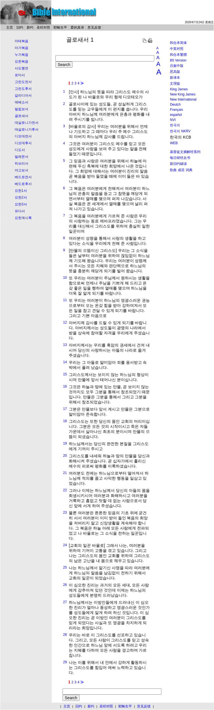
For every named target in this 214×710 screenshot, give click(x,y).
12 (65, 322)
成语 (181, 170)
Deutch (175, 105)
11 (65, 300)
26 (65, 585)
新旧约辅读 (178, 164)
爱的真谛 (77, 27)
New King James (182, 94)
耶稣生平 (60, 27)
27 (65, 602)
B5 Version (178, 60)
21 (65, 473)
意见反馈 (94, 27)
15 (65, 374)
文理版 (175, 84)
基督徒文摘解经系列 (185, 152)
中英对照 (176, 49)
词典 (189, 170)
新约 (30, 27)
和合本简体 (178, 43)
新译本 (175, 78)
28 (65, 635)
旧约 (19, 27)
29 (65, 662)
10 (65, 278)
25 (65, 567)
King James (179, 89)
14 (65, 362)
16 (65, 386)
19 (65, 443)
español (176, 115)
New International (183, 99)
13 (65, 345)
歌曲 (173, 170)
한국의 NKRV (180, 131)
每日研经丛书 (180, 158)
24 (65, 545)
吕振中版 (176, 66)
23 (65, 513)
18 (65, 421)
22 (65, 490)
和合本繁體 (178, 55)
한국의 (175, 125)
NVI (173, 120)
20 (65, 456)
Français (176, 110)
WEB (173, 143)
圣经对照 (43, 27)
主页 (9, 27)
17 (65, 409)
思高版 (175, 72)
